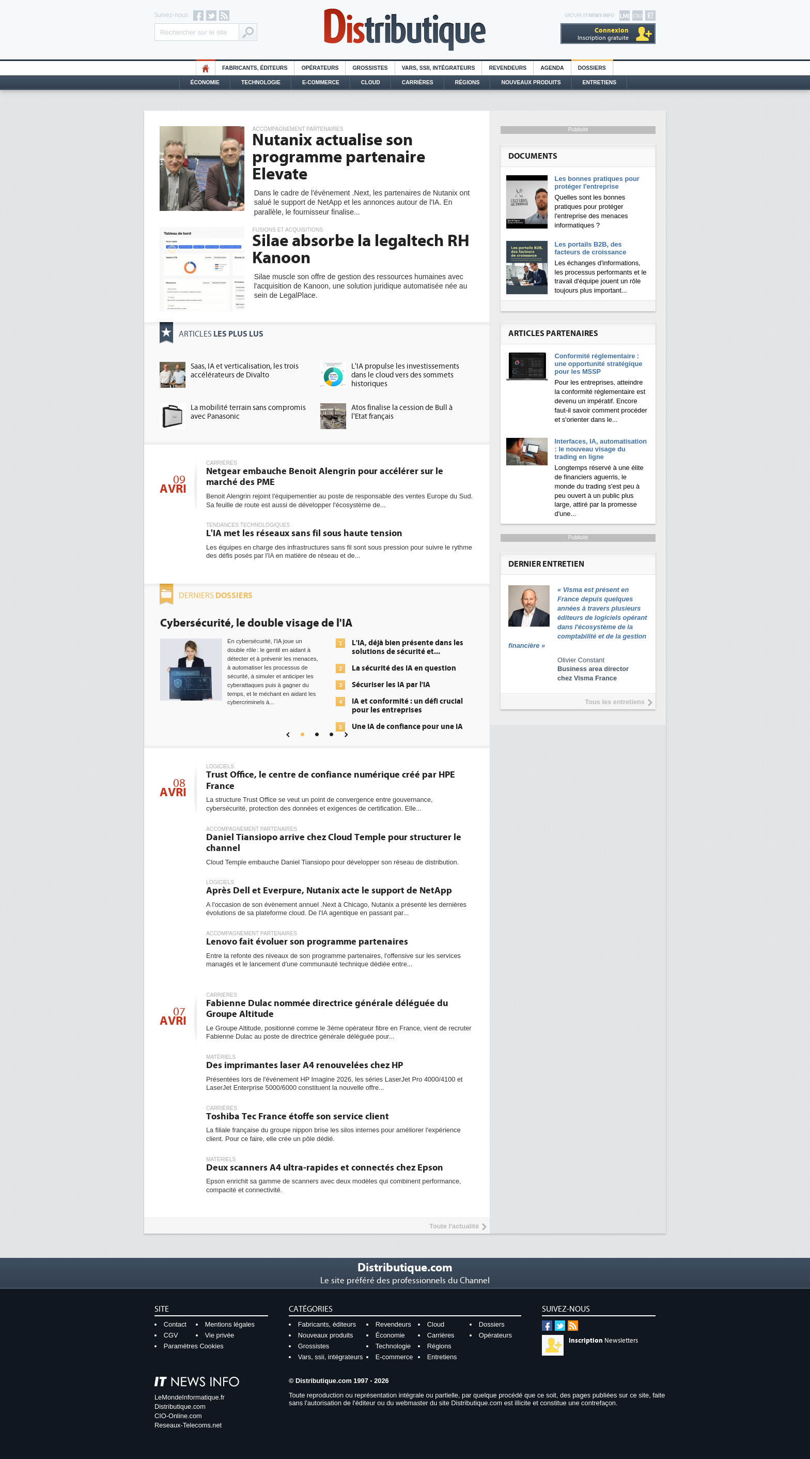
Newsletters (603, 1340)
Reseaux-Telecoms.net (188, 1425)
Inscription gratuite (603, 33)
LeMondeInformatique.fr (189, 1397)
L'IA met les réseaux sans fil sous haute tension (304, 533)
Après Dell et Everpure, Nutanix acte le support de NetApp (329, 890)
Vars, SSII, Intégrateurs (438, 68)
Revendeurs (507, 68)
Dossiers (592, 68)
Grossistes (369, 68)
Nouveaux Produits (530, 82)
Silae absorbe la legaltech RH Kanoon (361, 249)
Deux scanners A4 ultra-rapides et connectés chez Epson (324, 1167)
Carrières (417, 82)
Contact (175, 1324)
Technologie (261, 82)
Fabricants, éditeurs (254, 68)
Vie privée (220, 1335)
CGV (171, 1335)
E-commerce (320, 82)
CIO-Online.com (178, 1416)
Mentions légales (230, 1324)
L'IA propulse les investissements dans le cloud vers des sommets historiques (405, 375)
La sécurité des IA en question (404, 668)
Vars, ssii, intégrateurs (330, 1357)
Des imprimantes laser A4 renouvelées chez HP (304, 1065)
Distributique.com (180, 1406)
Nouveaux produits (325, 1335)
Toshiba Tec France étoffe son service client (297, 1116)
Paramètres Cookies (194, 1346)
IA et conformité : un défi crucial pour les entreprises (407, 706)
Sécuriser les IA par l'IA (391, 684)
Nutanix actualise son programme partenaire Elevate (338, 157)
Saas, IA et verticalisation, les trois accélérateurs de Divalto (245, 370)
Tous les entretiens (615, 702)
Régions (467, 82)
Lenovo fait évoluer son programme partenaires (307, 941)
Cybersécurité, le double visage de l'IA (256, 623)
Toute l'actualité (454, 1226)
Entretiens (600, 82)
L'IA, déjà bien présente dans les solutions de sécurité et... (407, 647)
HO (205, 68)
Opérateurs (319, 68)
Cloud (370, 82)
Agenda (552, 68)
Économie (205, 82)
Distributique (405, 30)
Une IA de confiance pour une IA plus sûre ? (407, 731)
